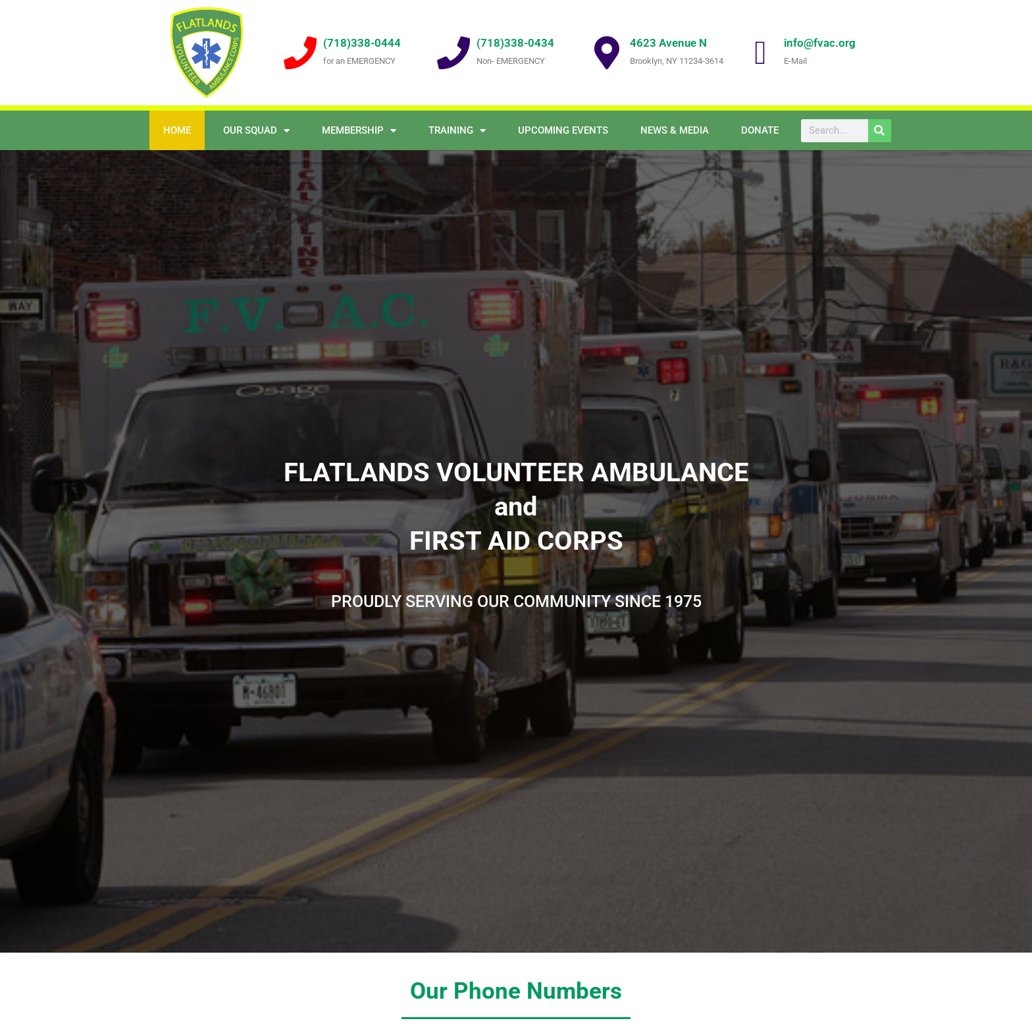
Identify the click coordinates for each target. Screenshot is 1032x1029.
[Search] (879, 130)
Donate (760, 130)
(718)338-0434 (515, 42)
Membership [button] (359, 130)
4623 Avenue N (668, 42)
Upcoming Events (563, 130)
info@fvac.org (820, 42)
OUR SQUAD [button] (256, 130)
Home (177, 130)
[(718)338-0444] (300, 52)
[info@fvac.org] (760, 52)
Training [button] (457, 130)
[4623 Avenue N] (606, 52)
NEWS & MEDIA (674, 130)
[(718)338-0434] (453, 52)
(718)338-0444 (362, 42)
